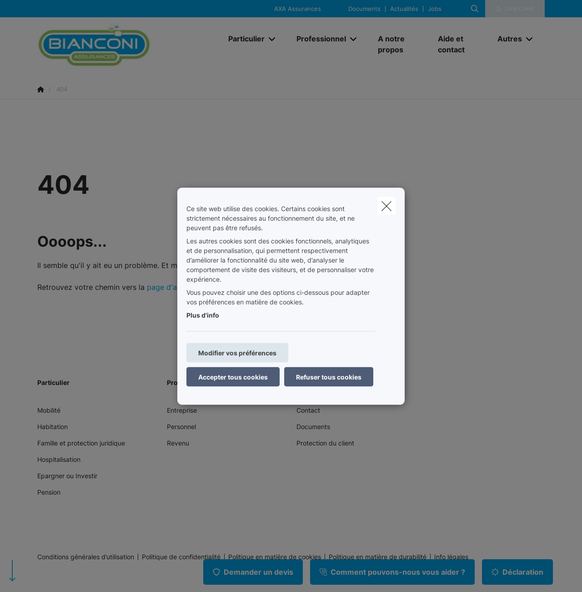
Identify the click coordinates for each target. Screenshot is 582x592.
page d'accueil (172, 287)
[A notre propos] (399, 44)
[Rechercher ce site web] (474, 8)
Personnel (181, 426)
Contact (308, 410)
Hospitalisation (58, 459)
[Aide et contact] (459, 44)
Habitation (52, 426)
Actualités (404, 9)
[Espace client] (515, 8)
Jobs (435, 9)
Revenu (178, 443)
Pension (48, 492)
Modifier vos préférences (237, 352)
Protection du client (325, 443)
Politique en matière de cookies (274, 557)
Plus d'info (202, 315)
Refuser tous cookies (328, 376)
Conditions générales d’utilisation (85, 557)
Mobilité (48, 410)
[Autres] (506, 38)
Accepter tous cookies (233, 376)
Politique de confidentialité (181, 557)
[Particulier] (243, 38)
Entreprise (182, 410)
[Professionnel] (317, 38)
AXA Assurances (297, 9)
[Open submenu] (272, 39)
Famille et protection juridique (81, 443)
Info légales (451, 557)
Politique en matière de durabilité (377, 557)
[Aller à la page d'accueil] (128, 44)
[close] (386, 206)
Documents (364, 9)
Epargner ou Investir (67, 476)
